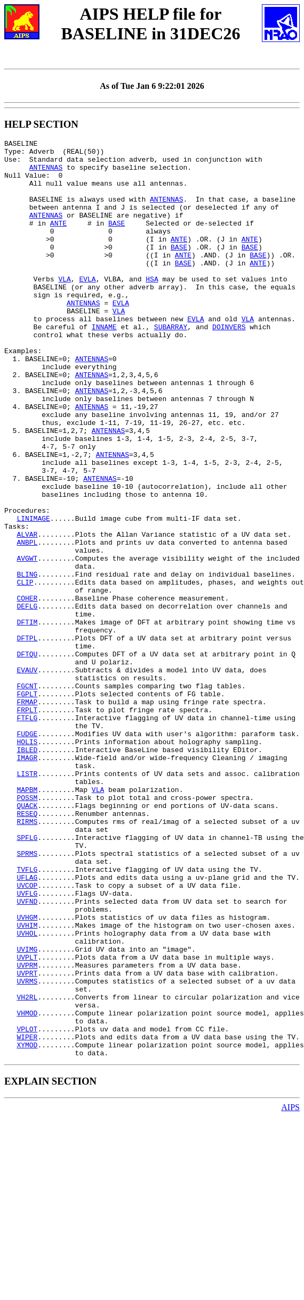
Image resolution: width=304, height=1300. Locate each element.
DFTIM (27, 719)
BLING (27, 661)
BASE (116, 240)
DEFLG (27, 700)
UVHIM (27, 1083)
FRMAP (27, 815)
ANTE (58, 240)
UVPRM (27, 1131)
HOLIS (27, 863)
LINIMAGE (33, 594)
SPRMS (27, 997)
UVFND (27, 1054)
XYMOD (27, 1226)
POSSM (27, 930)
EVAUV (27, 776)
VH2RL (27, 1169)
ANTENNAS (45, 173)
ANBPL (27, 623)
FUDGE (27, 853)
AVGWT (27, 642)
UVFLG (27, 1044)
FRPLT (27, 824)
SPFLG (27, 977)
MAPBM (27, 920)
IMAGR (27, 882)
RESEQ (27, 949)
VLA (64, 307)
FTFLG (27, 834)
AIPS (290, 1290)
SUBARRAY (170, 365)
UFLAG (27, 1025)
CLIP (25, 671)
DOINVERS (228, 365)
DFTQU (27, 757)
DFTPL (27, 738)
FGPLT (27, 805)
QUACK (27, 939)
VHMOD (27, 1188)
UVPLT (27, 1121)
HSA (152, 307)
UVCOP (27, 1035)
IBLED (27, 872)
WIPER (27, 1217)
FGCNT (27, 796)
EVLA (87, 307)
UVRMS (27, 1150)
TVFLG (27, 1016)
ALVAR (27, 614)
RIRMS (27, 958)
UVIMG (27, 1111)
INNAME (104, 365)
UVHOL (27, 1092)
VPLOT (27, 1207)
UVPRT (27, 1140)
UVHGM (27, 1073)
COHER (27, 690)
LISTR (27, 901)
